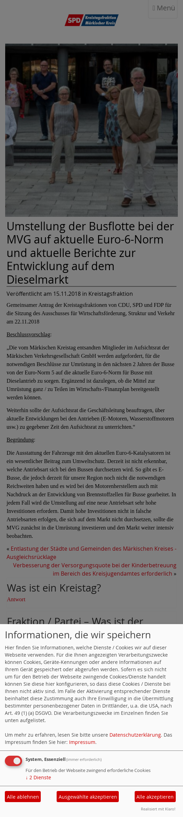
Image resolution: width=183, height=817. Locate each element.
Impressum (82, 742)
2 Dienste (38, 777)
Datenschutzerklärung (135, 734)
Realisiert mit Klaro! (158, 808)
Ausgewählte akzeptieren (88, 796)
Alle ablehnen (23, 796)
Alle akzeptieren (155, 796)
